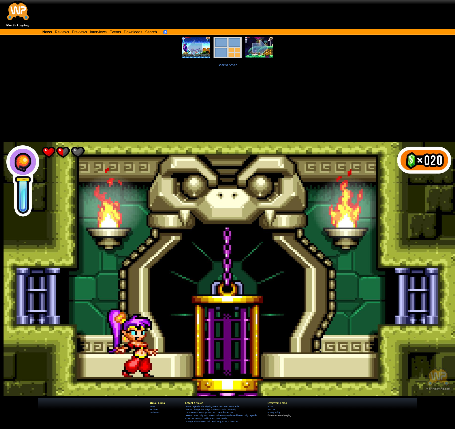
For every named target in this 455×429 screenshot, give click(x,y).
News (152, 406)
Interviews (98, 32)
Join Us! (271, 409)
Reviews (62, 32)
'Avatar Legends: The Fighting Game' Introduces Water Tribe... (213, 406)
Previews (79, 32)
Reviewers (154, 412)
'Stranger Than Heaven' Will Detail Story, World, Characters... (212, 421)
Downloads (133, 32)
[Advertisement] (228, 107)
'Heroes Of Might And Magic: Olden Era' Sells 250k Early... (211, 409)
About (270, 406)
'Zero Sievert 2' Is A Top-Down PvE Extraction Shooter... (210, 412)
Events (115, 32)
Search (151, 32)
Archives (154, 409)
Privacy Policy (274, 412)
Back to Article (227, 65)
